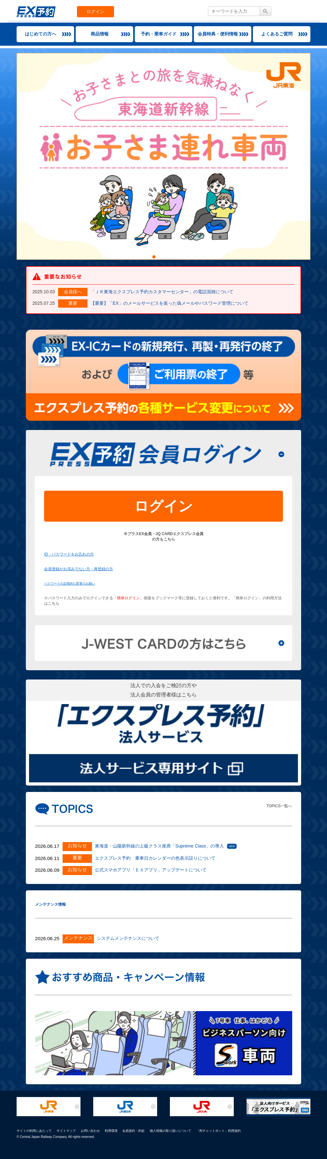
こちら (53, 603)
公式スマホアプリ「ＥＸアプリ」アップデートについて (151, 869)
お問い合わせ (90, 1130)
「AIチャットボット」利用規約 (218, 1130)
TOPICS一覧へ (279, 806)
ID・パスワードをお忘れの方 (69, 554)
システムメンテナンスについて (128, 938)
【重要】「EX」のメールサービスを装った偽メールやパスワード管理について (169, 303)
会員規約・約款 (133, 1130)
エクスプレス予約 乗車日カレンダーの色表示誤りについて (155, 858)
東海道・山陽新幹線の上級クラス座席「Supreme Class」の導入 (159, 845)
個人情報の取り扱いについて (170, 1130)
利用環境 (111, 1130)
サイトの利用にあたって (34, 1130)
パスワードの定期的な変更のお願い (69, 583)
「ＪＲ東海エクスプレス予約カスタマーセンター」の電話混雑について (161, 291)
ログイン (95, 11)
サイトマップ (66, 1130)
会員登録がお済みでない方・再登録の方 (78, 569)
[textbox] (234, 11)
